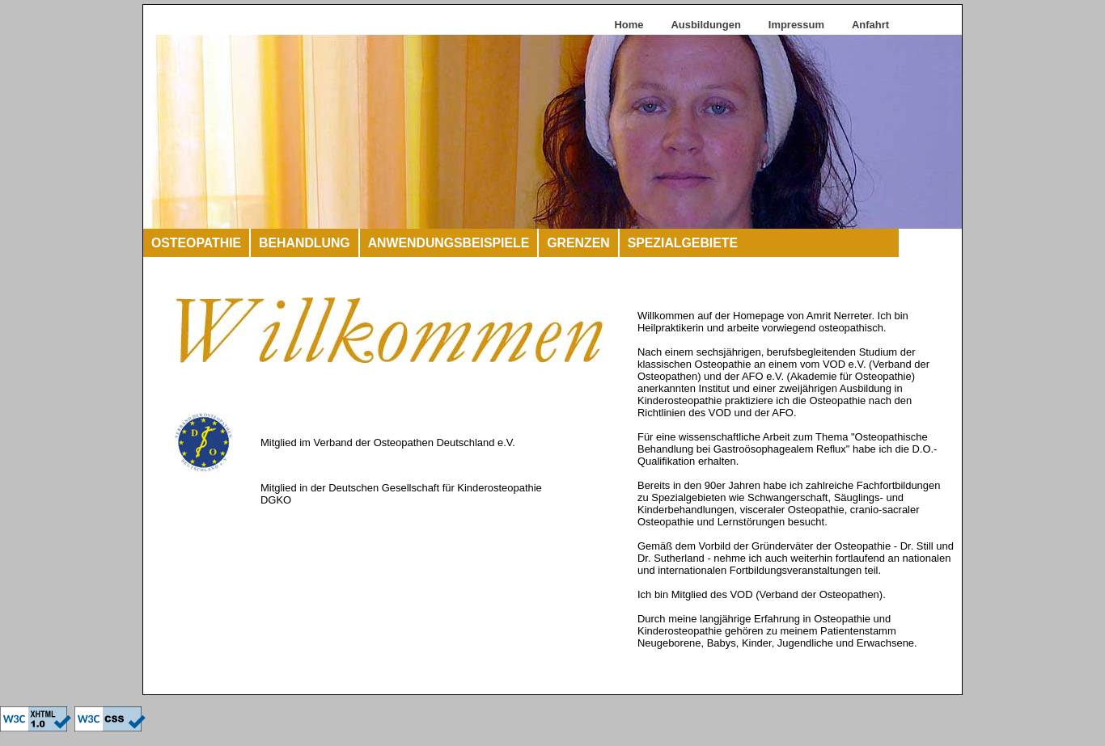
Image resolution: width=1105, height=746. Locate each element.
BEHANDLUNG (304, 243)
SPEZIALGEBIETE (683, 243)
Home (628, 25)
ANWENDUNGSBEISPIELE (449, 243)
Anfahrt (870, 25)
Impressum (796, 25)
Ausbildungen (705, 25)
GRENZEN (578, 243)
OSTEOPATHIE (196, 243)
